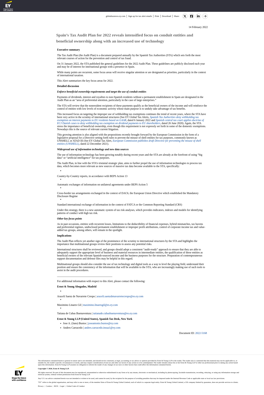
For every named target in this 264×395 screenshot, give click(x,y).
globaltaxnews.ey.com (115, 16)
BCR (56, 386)
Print (157, 16)
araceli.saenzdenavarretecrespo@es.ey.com (120, 296)
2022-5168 (201, 333)
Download (166, 16)
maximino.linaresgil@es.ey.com (100, 304)
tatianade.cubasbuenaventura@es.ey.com (115, 313)
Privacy (41, 386)
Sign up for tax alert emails (140, 16)
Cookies (49, 386)
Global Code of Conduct (76, 386)
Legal (62, 386)
